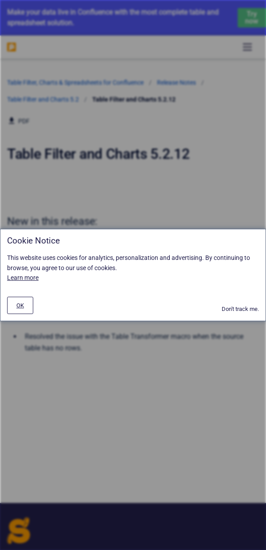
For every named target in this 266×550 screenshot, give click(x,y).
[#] (20, 305)
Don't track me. (240, 309)
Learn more (23, 277)
